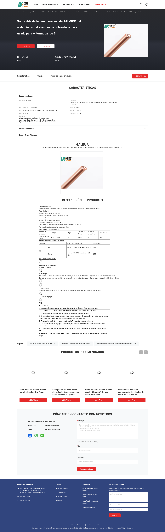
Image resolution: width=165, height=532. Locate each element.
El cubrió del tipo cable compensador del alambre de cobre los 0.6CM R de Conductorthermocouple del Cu (131, 395)
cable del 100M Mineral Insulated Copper (76, 344)
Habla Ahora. (26, 46)
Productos (26, 12)
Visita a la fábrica (61, 492)
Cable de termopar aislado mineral (90, 489)
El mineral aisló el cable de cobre (43, 12)
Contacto (59, 500)
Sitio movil (80, 525)
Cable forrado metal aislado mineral (90, 502)
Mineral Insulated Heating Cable (89, 496)
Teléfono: (81, 457)
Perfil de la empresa (62, 488)
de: (79, 446)
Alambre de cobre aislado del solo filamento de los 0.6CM (116, 344)
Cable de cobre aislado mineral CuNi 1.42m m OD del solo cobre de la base (98, 392)
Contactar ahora (86, 469)
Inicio (19, 12)
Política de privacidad (94, 525)
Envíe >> (114, 515)
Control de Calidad (61, 496)
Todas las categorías (88, 507)
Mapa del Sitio (69, 525)
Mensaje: (81, 420)
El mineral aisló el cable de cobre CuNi (42, 344)
